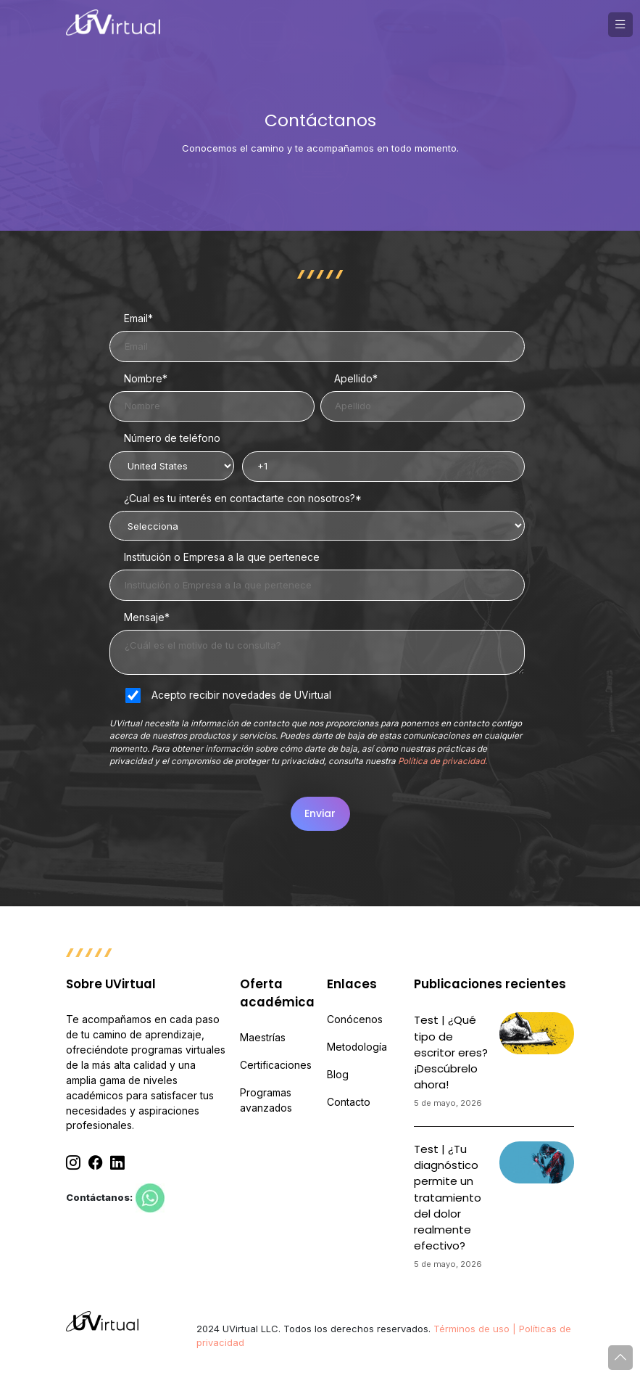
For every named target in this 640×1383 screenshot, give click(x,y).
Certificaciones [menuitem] (276, 1065)
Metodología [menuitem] (357, 1047)
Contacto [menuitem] (348, 1102)
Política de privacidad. (442, 761)
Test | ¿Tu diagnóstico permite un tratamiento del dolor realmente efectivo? (447, 1197)
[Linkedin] (117, 1162)
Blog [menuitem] (338, 1074)
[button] (620, 24)
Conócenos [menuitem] (355, 1019)
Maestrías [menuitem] (263, 1037)
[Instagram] (73, 1162)
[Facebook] (95, 1162)
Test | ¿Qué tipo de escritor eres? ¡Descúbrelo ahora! (451, 1052)
